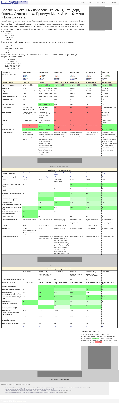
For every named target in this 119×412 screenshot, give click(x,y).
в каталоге (25, 79)
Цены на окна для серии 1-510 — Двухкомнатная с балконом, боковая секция (33, 390)
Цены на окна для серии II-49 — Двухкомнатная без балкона (31, 392)
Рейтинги (90, 2)
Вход (115, 2)
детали (35, 85)
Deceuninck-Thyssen (45, 177)
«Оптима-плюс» (59, 177)
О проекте (105, 2)
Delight (72, 173)
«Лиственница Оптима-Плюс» (61, 173)
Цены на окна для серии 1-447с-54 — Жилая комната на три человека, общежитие (43, 387)
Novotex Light (27, 173)
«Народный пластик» (29, 177)
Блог (97, 2)
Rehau (72, 177)
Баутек (41, 173)
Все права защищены (19, 401)
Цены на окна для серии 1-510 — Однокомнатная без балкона (29, 388)
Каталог (82, 2)
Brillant (88, 173)
